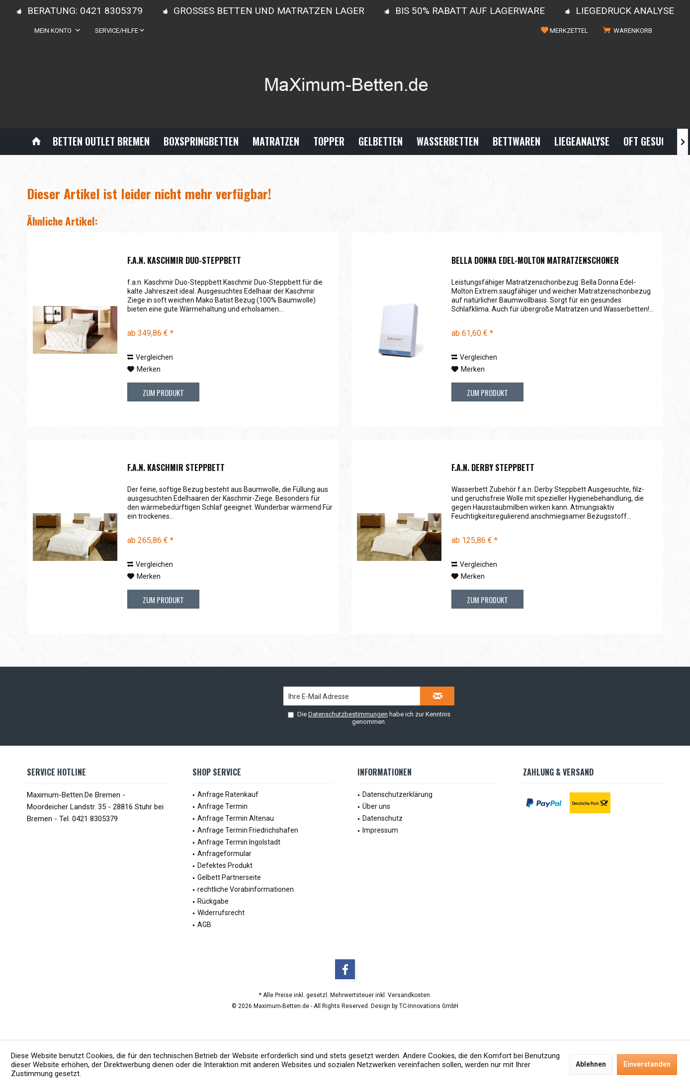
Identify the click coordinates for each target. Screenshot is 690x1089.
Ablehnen (591, 1064)
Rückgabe (213, 901)
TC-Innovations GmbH (428, 1006)
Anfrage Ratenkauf (228, 794)
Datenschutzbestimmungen (348, 714)
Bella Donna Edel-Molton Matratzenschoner (535, 260)
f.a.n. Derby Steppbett (492, 468)
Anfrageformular (224, 853)
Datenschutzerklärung (397, 794)
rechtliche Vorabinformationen (245, 889)
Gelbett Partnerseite (229, 877)
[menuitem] (629, 30)
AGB (204, 925)
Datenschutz (382, 818)
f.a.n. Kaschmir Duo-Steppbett (184, 260)
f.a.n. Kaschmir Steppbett (176, 468)
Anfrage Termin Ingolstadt (238, 842)
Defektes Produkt (225, 865)
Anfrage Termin (222, 806)
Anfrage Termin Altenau (235, 818)
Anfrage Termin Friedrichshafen (247, 830)
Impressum (380, 830)
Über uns (376, 806)
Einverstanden (647, 1064)
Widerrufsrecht (221, 913)
